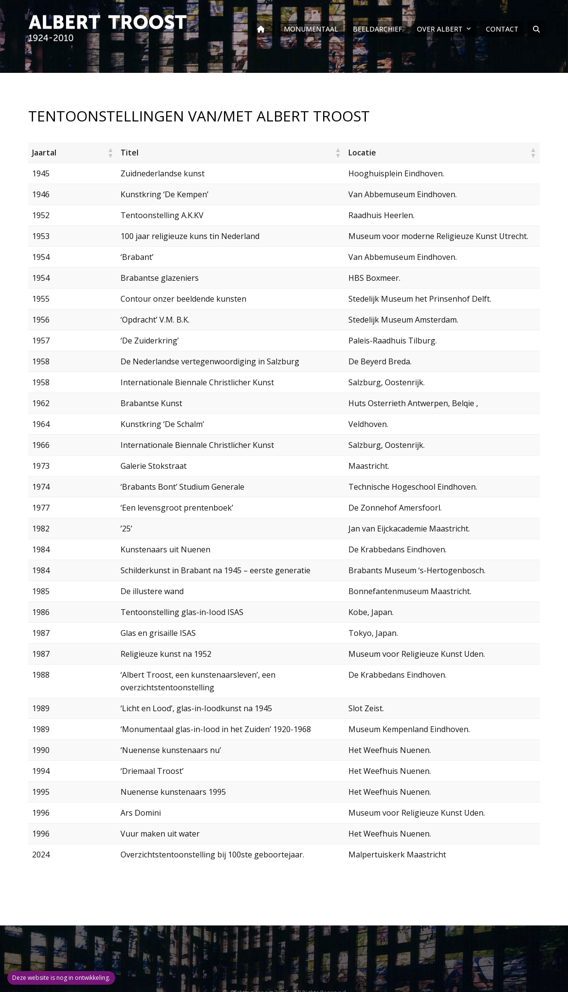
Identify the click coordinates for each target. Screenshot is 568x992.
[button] (536, 29)
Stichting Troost (251, 980)
